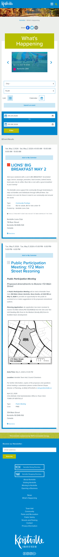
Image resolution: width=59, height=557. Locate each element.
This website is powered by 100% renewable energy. (29, 436)
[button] (56, 4)
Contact (29, 523)
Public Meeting (21, 404)
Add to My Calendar (29, 158)
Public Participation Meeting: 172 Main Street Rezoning (28, 267)
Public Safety (29, 517)
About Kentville (29, 479)
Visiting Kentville (29, 482)
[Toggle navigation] (52, 4)
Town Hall (29, 508)
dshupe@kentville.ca (44, 388)
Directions (11, 233)
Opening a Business (29, 488)
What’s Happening (29, 498)
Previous (8, 62)
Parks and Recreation (29, 514)
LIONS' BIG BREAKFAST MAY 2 (28, 167)
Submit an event (29, 105)
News (29, 495)
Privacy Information (29, 526)
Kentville (22, 20)
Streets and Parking (29, 520)
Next (51, 62)
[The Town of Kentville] (10, 4)
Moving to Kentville (29, 485)
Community (29, 511)
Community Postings (23, 203)
